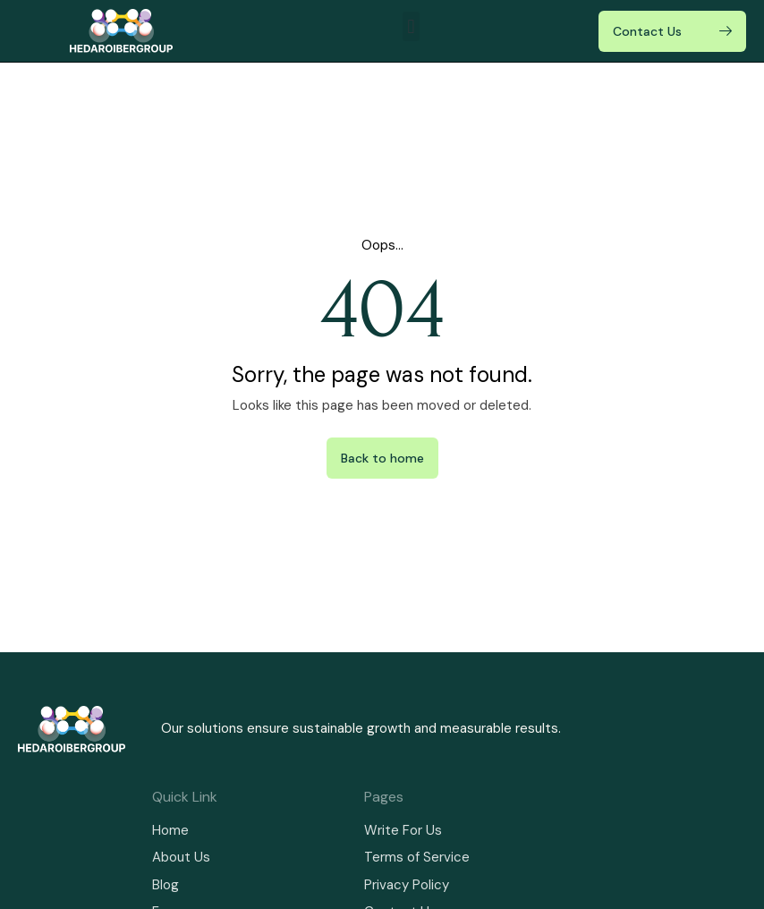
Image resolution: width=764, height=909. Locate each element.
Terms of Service (417, 857)
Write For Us (403, 830)
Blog (165, 885)
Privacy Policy (406, 885)
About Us (181, 857)
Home (170, 830)
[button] (411, 26)
